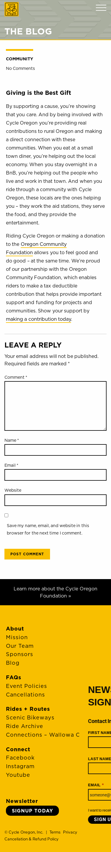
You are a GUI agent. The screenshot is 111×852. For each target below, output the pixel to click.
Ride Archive (24, 726)
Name (11, 440)
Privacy (70, 832)
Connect (18, 749)
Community (19, 59)
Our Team (20, 646)
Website (12, 490)
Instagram (20, 766)
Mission (17, 637)
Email (11, 465)
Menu (101, 8)
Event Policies (26, 686)
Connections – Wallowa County (51, 734)
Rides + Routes (28, 709)
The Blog (28, 31)
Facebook (20, 757)
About (15, 628)
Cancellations (25, 694)
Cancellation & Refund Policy (31, 839)
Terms (54, 832)
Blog (13, 662)
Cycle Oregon (11, 9)
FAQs (13, 677)
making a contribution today (38, 319)
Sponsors (19, 654)
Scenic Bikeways (30, 717)
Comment (15, 377)
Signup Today (32, 810)
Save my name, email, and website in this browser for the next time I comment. (48, 529)
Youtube (18, 775)
